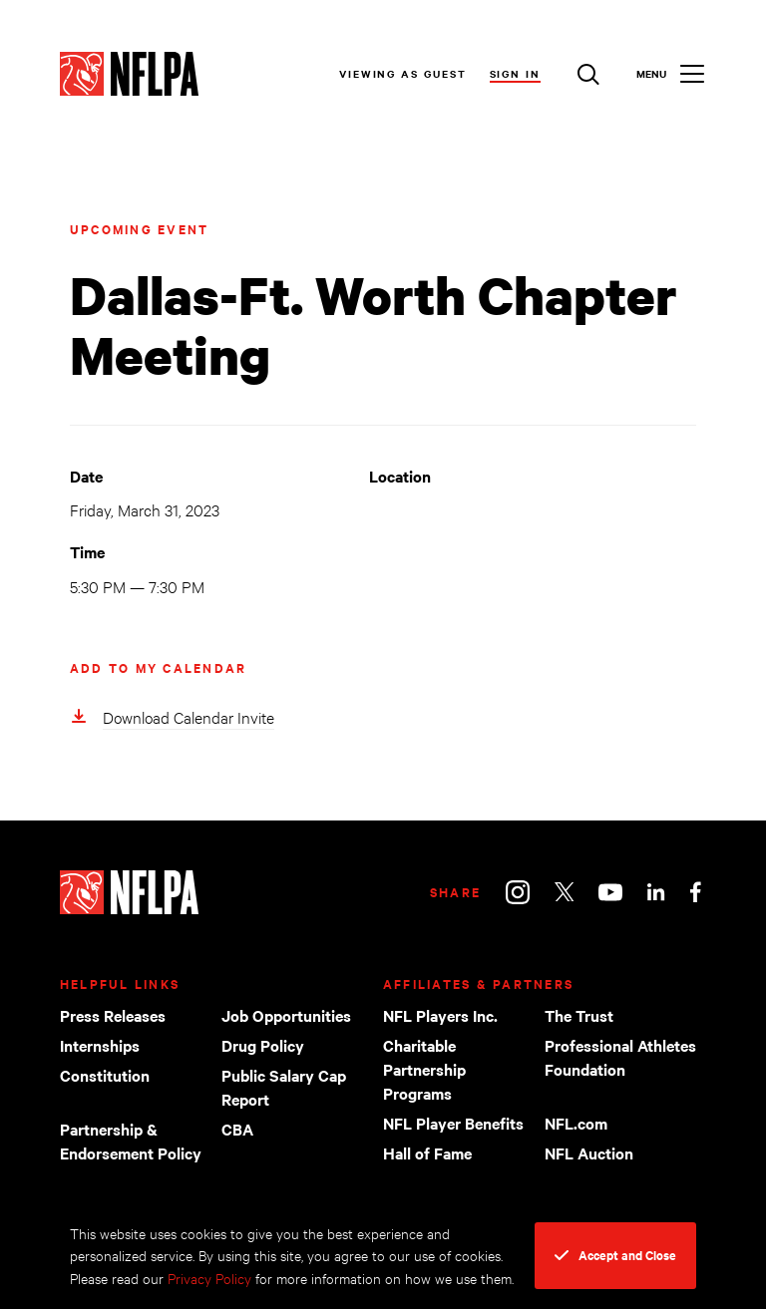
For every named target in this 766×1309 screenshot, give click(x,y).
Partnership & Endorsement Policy (130, 1140)
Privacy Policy (209, 1277)
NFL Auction (589, 1152)
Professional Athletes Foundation (620, 1057)
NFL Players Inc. (440, 1015)
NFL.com (576, 1123)
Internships (100, 1045)
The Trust (579, 1015)
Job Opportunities (286, 1015)
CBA (237, 1129)
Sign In (515, 73)
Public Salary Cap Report (283, 1087)
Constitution (105, 1075)
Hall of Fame (427, 1152)
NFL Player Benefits (453, 1123)
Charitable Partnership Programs (424, 1069)
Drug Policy (262, 1045)
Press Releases (113, 1015)
